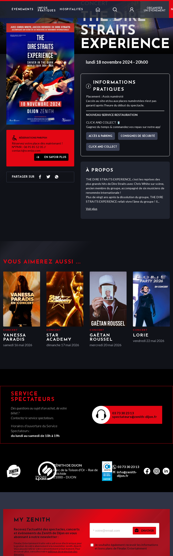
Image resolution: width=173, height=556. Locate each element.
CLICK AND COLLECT (103, 147)
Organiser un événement (155, 9)
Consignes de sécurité (138, 136)
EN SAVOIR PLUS (55, 157)
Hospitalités (71, 9)
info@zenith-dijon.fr (127, 473)
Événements (22, 9)
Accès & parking (100, 136)
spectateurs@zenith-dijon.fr (134, 416)
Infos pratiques (47, 9)
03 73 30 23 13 (123, 413)
